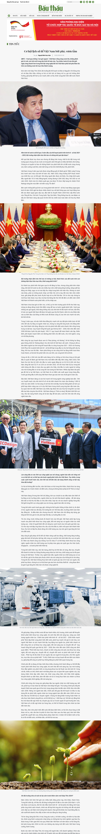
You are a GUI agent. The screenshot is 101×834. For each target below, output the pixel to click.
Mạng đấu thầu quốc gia (13, 2)
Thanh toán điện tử (24, 2)
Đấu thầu (23, 16)
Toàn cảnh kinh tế (43, 16)
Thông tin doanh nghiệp (84, 16)
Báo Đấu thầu (50, 9)
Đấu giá (31, 16)
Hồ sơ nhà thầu (57, 16)
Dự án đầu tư (69, 16)
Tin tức (15, 16)
